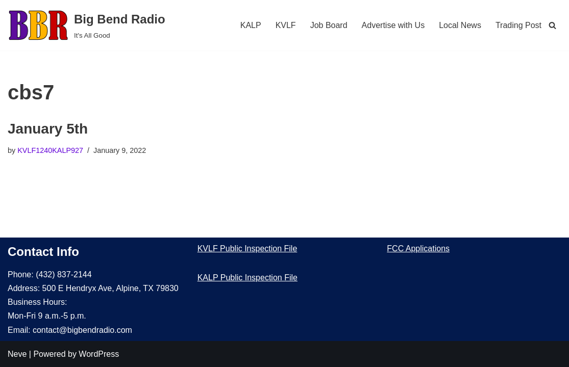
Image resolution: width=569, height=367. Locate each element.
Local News (460, 25)
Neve (17, 354)
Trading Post (518, 25)
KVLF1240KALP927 (50, 150)
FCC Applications (418, 248)
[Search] (552, 25)
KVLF (286, 25)
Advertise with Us (393, 25)
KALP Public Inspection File (247, 277)
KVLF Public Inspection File (247, 248)
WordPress (99, 354)
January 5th (48, 129)
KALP (250, 25)
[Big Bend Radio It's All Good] (86, 25)
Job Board (329, 25)
